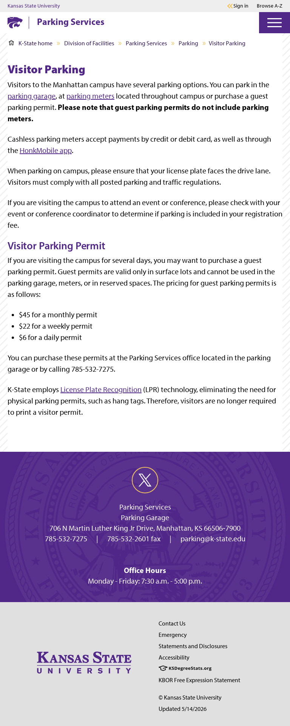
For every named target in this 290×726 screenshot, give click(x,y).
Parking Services (70, 21)
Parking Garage (145, 517)
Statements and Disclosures (193, 646)
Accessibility (174, 657)
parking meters (90, 95)
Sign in (240, 6)
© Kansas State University (190, 697)
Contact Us (172, 623)
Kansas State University (34, 6)
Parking (188, 43)
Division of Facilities (89, 43)
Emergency (173, 634)
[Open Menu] (274, 22)
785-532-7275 (66, 538)
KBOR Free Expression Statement (199, 680)
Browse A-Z (269, 6)
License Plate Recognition (101, 389)
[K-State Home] (15, 22)
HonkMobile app (46, 150)
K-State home (30, 43)
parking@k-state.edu (212, 538)
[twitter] (145, 480)
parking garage (32, 95)
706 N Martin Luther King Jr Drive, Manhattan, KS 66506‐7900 (145, 528)
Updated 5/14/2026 (183, 708)
